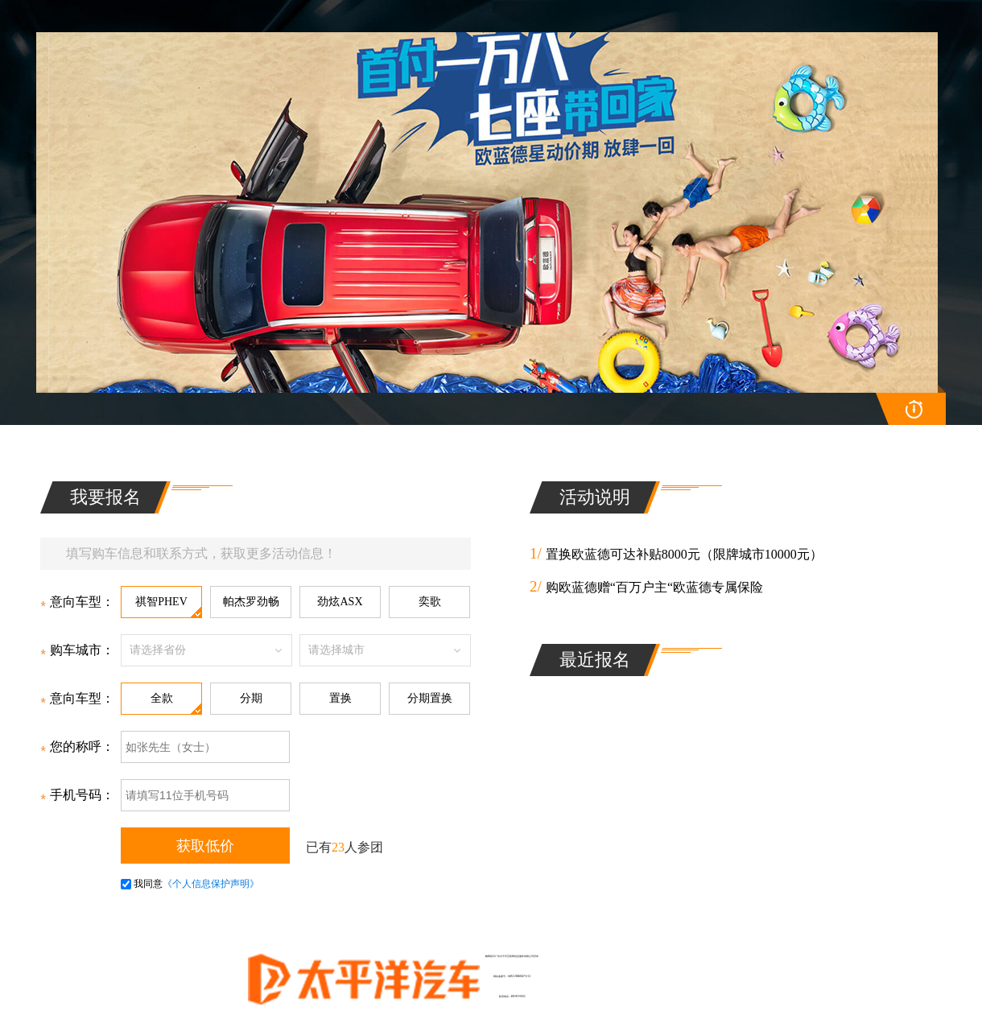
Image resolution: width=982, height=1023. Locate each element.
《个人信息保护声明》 (211, 883)
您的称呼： (77, 746)
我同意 (142, 883)
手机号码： (77, 795)
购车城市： (77, 650)
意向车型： (77, 601)
